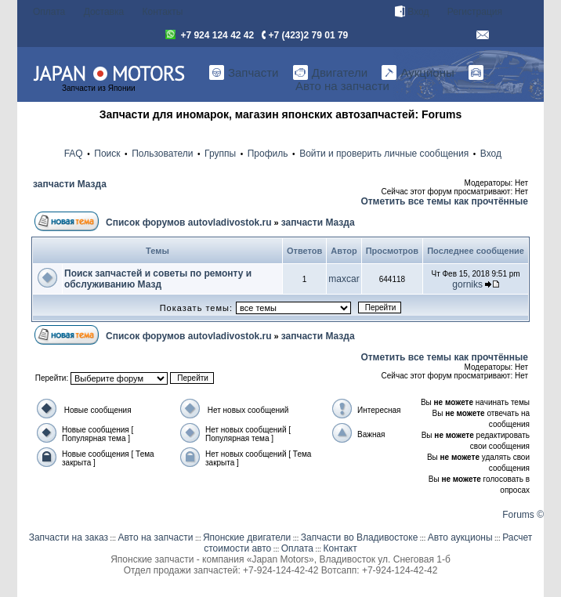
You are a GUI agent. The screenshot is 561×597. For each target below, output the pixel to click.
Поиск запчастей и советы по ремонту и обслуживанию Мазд (158, 279)
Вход (412, 11)
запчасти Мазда (70, 184)
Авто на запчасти (155, 537)
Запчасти (243, 73)
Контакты (163, 11)
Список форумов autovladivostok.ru (188, 222)
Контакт (340, 548)
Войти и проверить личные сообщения (384, 153)
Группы (220, 153)
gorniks (467, 284)
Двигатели (330, 73)
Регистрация (474, 11)
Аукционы (418, 73)
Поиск (107, 153)
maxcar (343, 278)
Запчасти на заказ (68, 537)
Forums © (523, 514)
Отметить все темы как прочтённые (444, 201)
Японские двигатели (247, 537)
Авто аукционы (460, 537)
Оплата (49, 11)
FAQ (73, 153)
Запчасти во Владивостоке (359, 537)
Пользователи (162, 153)
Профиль (268, 153)
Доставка (104, 11)
